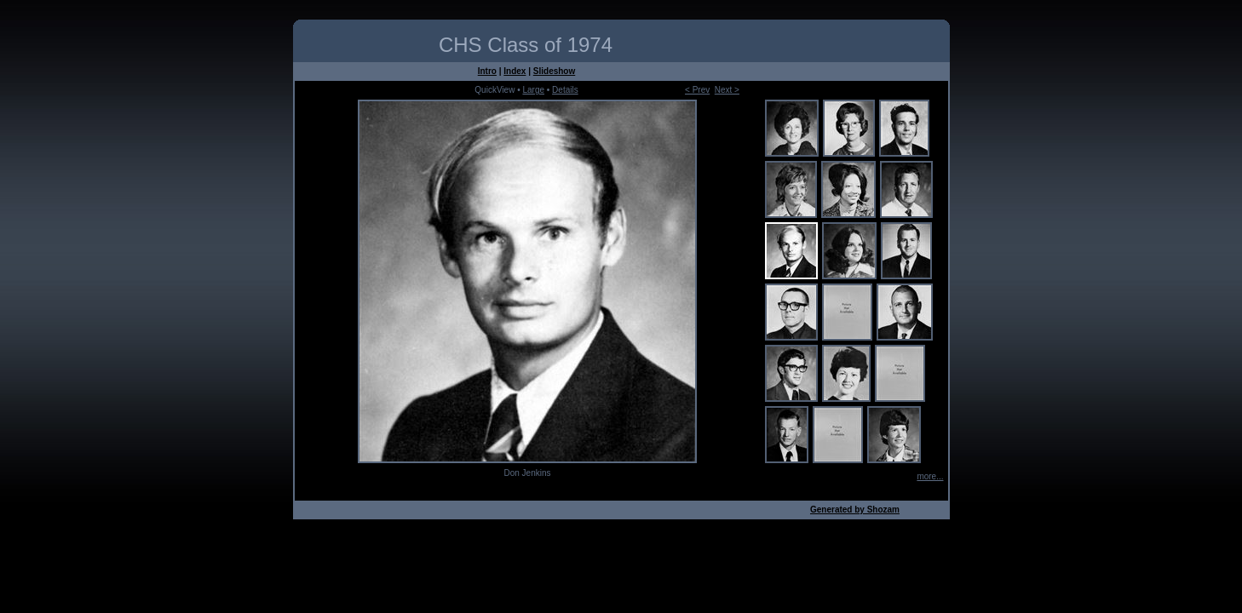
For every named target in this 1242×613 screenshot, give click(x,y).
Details (565, 90)
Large (533, 90)
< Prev (697, 90)
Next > (727, 90)
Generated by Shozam (855, 509)
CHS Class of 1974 (525, 44)
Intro (487, 71)
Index (514, 71)
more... (930, 476)
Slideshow (554, 71)
